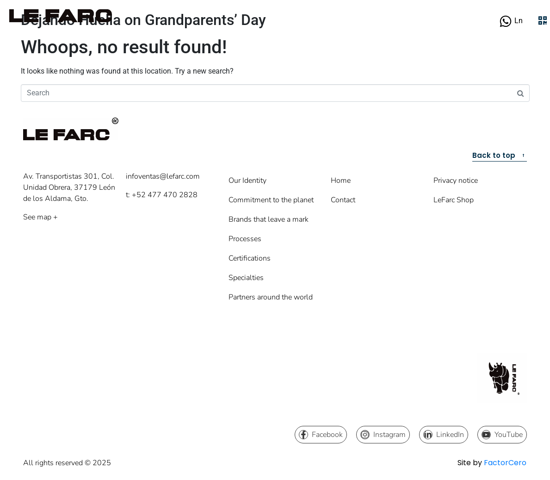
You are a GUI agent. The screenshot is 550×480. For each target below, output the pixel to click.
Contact (343, 200)
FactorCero (505, 462)
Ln (518, 20)
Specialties (246, 278)
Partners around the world (271, 297)
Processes (245, 239)
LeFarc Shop (453, 200)
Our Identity (247, 180)
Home (341, 180)
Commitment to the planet (271, 200)
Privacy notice (455, 180)
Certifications (250, 258)
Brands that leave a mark (269, 219)
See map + (40, 217)
